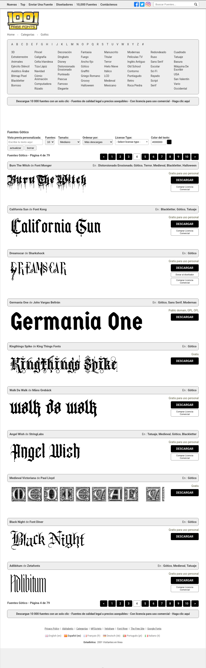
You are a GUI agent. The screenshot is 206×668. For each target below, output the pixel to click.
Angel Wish (17, 434)
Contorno (133, 71)
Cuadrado (180, 52)
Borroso (16, 85)
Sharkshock (36, 253)
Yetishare (109, 628)
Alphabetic (67, 628)
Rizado (39, 88)
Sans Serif (157, 61)
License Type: (123, 137)
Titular (108, 57)
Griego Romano (90, 75)
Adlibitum (15, 566)
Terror (108, 61)
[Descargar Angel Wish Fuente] (184, 449)
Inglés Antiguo (136, 61)
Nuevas (12, 4)
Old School (134, 66)
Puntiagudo (135, 75)
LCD (106, 75)
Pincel (38, 52)
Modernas (134, 52)
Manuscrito (111, 52)
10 (186, 156)
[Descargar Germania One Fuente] (184, 317)
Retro (131, 80)
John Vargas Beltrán (46, 302)
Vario (177, 83)
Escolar (155, 66)
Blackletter (17, 80)
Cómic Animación (41, 77)
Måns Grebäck (41, 390)
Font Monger (43, 165)
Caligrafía (40, 57)
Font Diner (36, 522)
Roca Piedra (135, 85)
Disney (62, 61)
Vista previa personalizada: (24, 137)
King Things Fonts (49, 346)
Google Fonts (154, 628)
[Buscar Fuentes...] (195, 4)
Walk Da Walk (18, 390)
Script (154, 80)
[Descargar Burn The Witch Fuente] (184, 180)
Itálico (108, 71)
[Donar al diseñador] (185, 274)
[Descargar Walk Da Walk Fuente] (184, 405)
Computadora (43, 83)
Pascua (62, 79)
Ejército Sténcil (20, 66)
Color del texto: (160, 137)
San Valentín (181, 79)
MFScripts (96, 628)
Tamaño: (63, 137)
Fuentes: (50, 137)
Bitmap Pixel (19, 75)
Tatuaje (178, 57)
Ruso (154, 57)
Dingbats (63, 57)
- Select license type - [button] (128, 141)
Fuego (85, 57)
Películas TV (135, 57)
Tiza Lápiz (41, 66)
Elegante (63, 88)
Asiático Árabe (20, 71)
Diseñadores (64, 4)
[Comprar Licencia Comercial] (184, 188)
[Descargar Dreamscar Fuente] (184, 268)
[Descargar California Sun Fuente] (184, 224)
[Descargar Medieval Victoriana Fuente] (184, 492)
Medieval (109, 80)
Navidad (40, 71)
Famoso (63, 83)
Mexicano (110, 85)
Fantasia (86, 52)
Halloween (87, 85)
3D (13, 52)
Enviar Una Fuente (41, 4)
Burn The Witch (19, 165)
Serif (153, 85)
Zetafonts (33, 566)
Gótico (85, 66)
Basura (178, 61)
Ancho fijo (87, 61)
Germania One (18, 302)
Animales (17, 61)
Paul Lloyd (48, 478)
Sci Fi (154, 71)
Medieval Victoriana (22, 478)
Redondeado (158, 52)
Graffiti (85, 71)
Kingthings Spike (20, 346)
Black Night (17, 522)
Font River (122, 628)
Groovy (85, 80)
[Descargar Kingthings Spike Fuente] (184, 361)
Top (22, 4)
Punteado (64, 74)
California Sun (18, 209)
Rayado (155, 75)
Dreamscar (16, 253)
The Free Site (138, 628)
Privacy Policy (52, 628)
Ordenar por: (90, 137)
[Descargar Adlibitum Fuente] (184, 580)
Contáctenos (108, 4)
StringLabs (36, 434)
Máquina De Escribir (181, 68)
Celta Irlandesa (44, 61)
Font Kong (40, 209)
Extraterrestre (19, 57)
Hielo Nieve (111, 66)
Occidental (180, 88)
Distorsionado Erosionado (66, 68)
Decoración (65, 52)
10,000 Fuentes (86, 4)
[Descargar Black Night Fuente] (184, 536)
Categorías (82, 628)
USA (176, 74)
